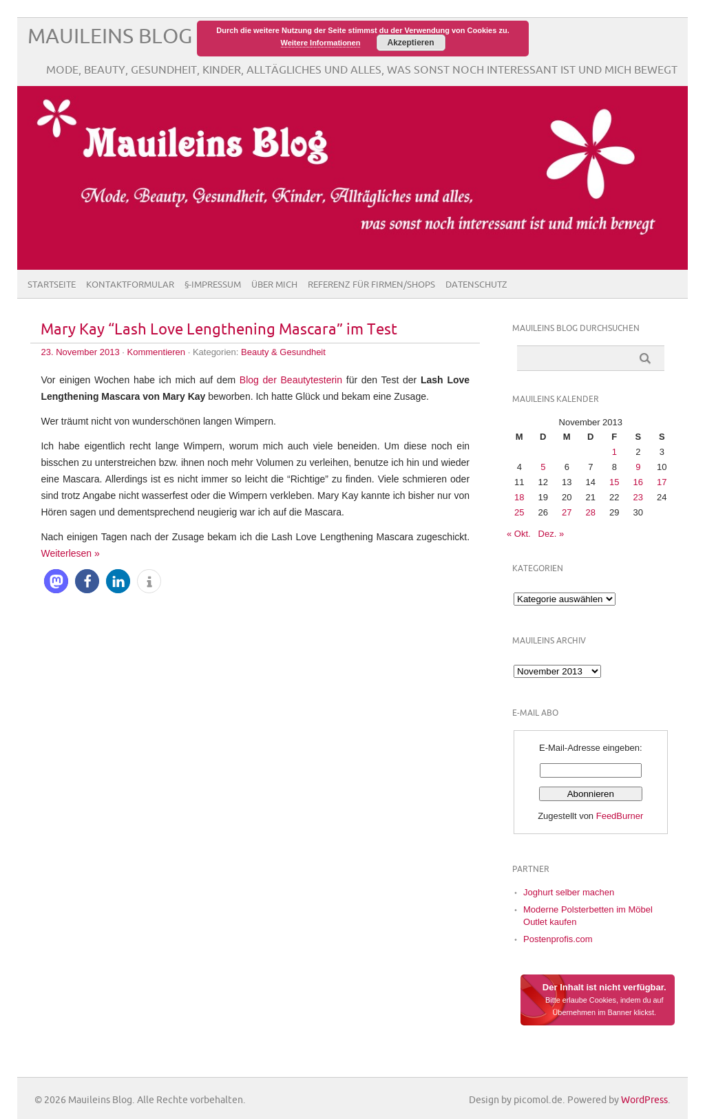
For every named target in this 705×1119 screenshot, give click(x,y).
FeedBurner (620, 816)
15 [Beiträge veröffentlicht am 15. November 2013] (614, 482)
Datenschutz (476, 285)
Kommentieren (156, 352)
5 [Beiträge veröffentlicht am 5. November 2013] (542, 467)
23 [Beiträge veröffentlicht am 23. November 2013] (638, 497)
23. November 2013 (80, 352)
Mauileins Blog (110, 36)
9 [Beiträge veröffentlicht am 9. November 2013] (637, 467)
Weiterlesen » (70, 553)
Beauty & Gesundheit (283, 352)
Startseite (52, 285)
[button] (56, 581)
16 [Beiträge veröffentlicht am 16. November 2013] (638, 482)
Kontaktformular (130, 285)
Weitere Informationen (321, 43)
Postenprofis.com (557, 939)
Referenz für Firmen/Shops (371, 285)
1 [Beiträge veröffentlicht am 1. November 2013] (614, 452)
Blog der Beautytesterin (291, 379)
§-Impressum (213, 285)
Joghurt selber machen (568, 892)
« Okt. (519, 534)
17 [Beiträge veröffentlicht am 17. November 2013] (661, 482)
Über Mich (274, 285)
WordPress (644, 1100)
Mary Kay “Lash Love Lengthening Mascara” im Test (219, 330)
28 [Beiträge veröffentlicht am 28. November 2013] (591, 512)
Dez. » (551, 534)
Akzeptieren (410, 42)
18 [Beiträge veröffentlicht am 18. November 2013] (519, 497)
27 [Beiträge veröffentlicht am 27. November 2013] (566, 512)
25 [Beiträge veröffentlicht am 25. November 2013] (519, 512)
